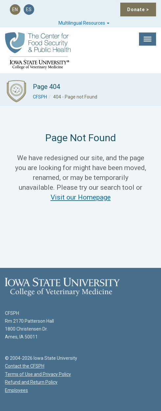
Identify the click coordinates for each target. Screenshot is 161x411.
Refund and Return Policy (31, 382)
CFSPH (40, 96)
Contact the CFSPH (24, 366)
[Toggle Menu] (147, 39)
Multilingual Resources (83, 23)
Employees (16, 390)
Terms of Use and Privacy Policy (38, 374)
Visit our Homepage (81, 197)
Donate (138, 9)
